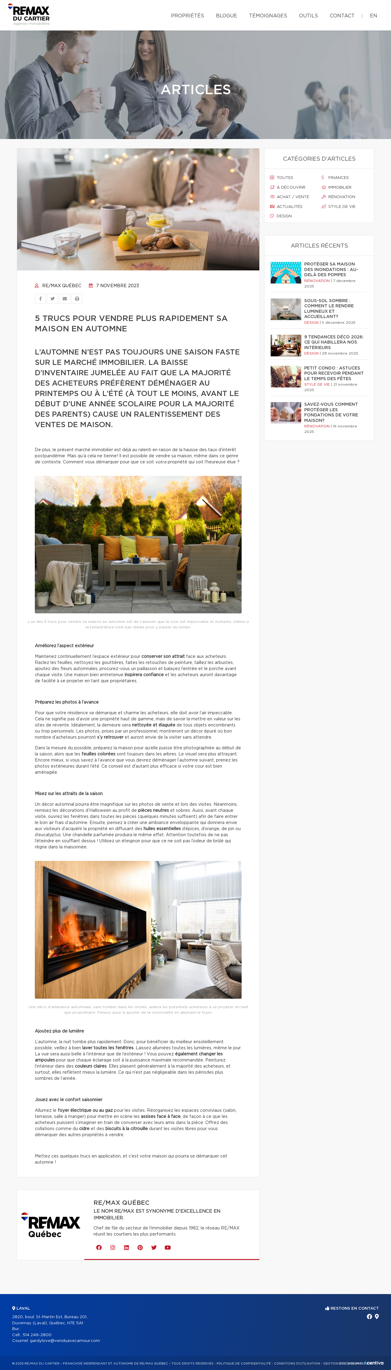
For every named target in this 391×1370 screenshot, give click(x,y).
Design (281, 216)
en (373, 15)
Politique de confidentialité (244, 1363)
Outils (308, 15)
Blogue (226, 15)
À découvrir (287, 187)
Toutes (281, 178)
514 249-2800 (37, 1335)
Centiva (374, 1363)
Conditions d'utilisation (297, 1363)
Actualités (286, 207)
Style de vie (339, 207)
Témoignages (268, 15)
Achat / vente (289, 197)
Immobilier (337, 187)
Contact (342, 15)
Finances (335, 178)
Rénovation (338, 197)
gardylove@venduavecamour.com (65, 1341)
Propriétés (187, 15)
